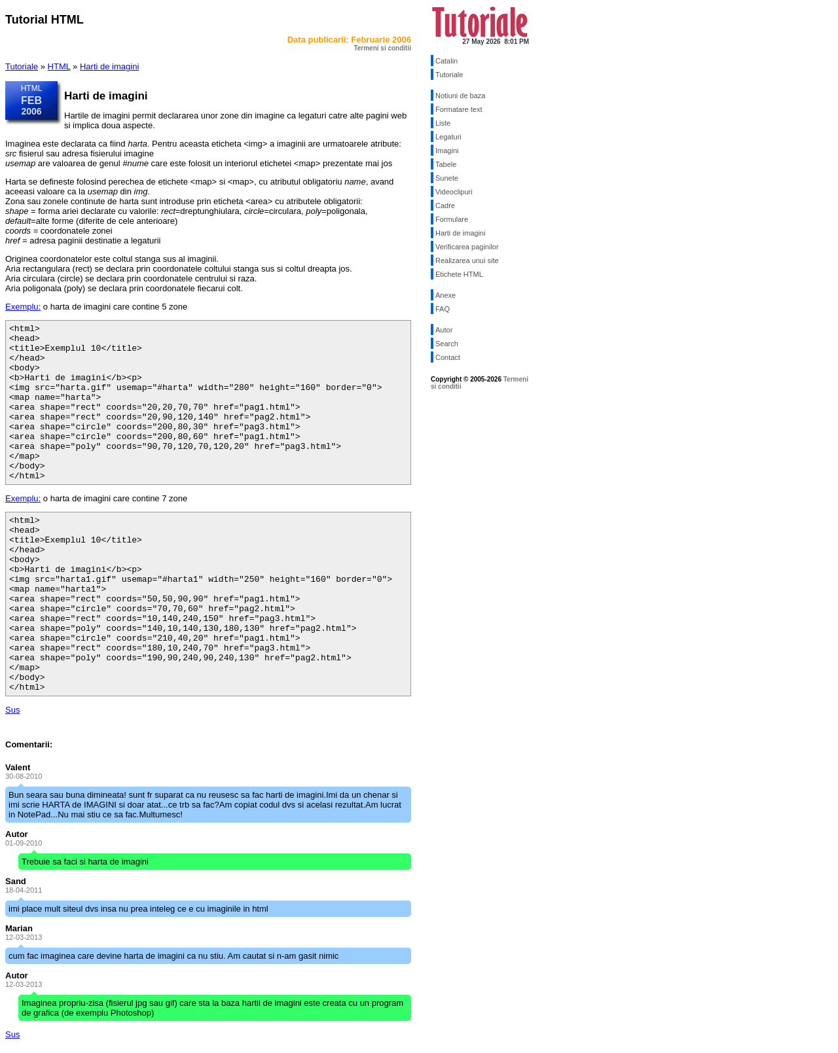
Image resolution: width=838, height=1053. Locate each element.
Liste (442, 123)
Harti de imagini (109, 66)
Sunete (446, 178)
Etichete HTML (459, 274)
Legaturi (448, 137)
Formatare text (459, 109)
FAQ (442, 309)
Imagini (446, 150)
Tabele (445, 164)
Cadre (445, 205)
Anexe (445, 295)
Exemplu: (23, 307)
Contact (447, 357)
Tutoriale (21, 66)
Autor (443, 330)
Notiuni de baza (460, 95)
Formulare (451, 219)
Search (446, 344)
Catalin (446, 61)
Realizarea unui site (467, 260)
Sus (12, 710)
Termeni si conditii (382, 48)
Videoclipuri (454, 192)
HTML (59, 66)
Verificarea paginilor (467, 247)
